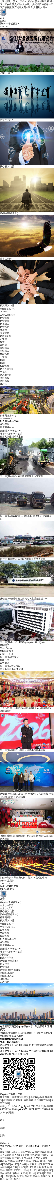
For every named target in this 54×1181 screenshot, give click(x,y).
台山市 (33, 1170)
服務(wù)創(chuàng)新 (11, 433)
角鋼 (2, 363)
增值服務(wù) (7, 427)
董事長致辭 (6, 917)
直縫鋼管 (4, 348)
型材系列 (4, 354)
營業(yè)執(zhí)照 (8, 1106)
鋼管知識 (4, 663)
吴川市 (14, 1164)
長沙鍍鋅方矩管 (42, 1100)
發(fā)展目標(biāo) (9, 914)
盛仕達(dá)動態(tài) (9, 657)
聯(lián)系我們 (7, 973)
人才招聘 (4, 982)
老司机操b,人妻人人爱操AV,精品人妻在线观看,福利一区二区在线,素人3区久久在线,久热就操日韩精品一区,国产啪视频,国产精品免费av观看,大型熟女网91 (27, 4)
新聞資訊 (4, 954)
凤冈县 (23, 1173)
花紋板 (3, 384)
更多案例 (4, 436)
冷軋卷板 (4, 378)
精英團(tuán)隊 (7, 920)
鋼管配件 (4, 320)
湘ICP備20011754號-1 (39, 1109)
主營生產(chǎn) (7, 314)
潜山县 (32, 1173)
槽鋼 (2, 360)
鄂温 (13, 1176)
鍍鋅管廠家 (9, 1100)
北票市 (6, 1176)
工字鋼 (3, 357)
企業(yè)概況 (6, 905)
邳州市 (48, 1170)
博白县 (37, 1167)
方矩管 (3, 339)
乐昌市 (21, 1167)
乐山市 (28, 1176)
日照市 (38, 1164)
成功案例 (4, 424)
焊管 (2, 342)
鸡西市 (6, 1164)
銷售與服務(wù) (8, 939)
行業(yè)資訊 (6, 654)
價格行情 (4, 660)
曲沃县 (13, 1167)
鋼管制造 (4, 317)
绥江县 (17, 1179)
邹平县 (40, 1170)
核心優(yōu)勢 (7, 911)
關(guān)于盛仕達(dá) (10, 902)
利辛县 (45, 1167)
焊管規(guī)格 (37, 1097)
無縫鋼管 (4, 351)
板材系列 (4, 366)
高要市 (19, 1161)
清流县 (39, 1173)
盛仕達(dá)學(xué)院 (10, 666)
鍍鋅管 (3, 345)
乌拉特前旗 (6, 1173)
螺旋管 (3, 330)
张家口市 (45, 1176)
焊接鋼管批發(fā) (20, 1097)
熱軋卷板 (4, 381)
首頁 (2, 899)
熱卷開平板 (6, 375)
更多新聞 (4, 669)
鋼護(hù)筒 (5, 336)
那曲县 (3, 1161)
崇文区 (43, 1161)
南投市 (9, 1170)
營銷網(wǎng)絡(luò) (10, 430)
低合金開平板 (7, 369)
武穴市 (17, 1170)
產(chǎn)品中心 (7, 924)
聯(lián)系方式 (7, 976)
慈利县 (16, 1173)
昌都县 (11, 1161)
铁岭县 (22, 1164)
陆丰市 (9, 1179)
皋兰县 (36, 1176)
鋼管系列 (4, 327)
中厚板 (3, 372)
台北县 (30, 1164)
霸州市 (29, 1167)
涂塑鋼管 (4, 333)
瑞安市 (46, 1164)
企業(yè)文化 (6, 908)
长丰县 (25, 1170)
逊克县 (35, 1161)
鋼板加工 (4, 323)
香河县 (20, 1176)
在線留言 (4, 979)
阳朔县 (27, 1161)
